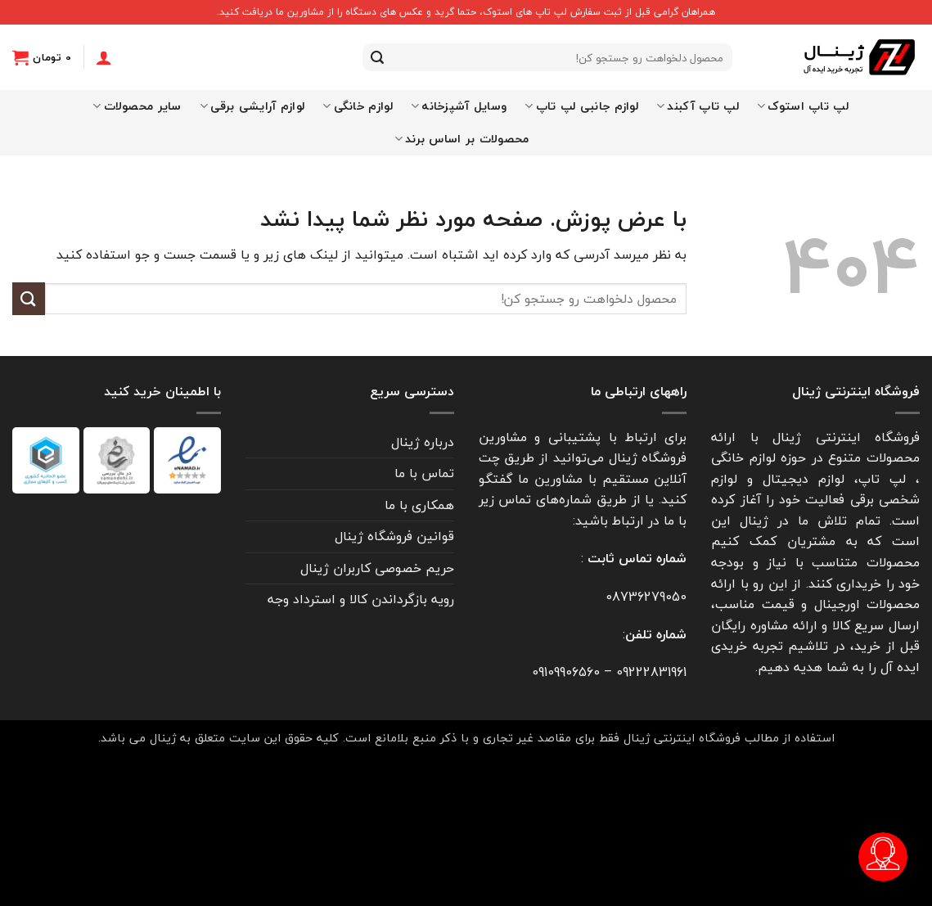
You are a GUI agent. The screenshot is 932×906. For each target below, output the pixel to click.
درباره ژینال (422, 441)
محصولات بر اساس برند (461, 138)
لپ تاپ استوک (803, 106)
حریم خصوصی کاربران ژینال (377, 568)
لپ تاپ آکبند (697, 106)
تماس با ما (424, 473)
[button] (41, 57)
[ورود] (104, 57)
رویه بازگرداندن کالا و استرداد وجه (361, 599)
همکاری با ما (419, 505)
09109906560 (566, 671)
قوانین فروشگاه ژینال (394, 536)
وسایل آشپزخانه (459, 106)
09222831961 (651, 671)
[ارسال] (377, 57)
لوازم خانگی (357, 106)
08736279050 (646, 596)
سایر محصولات (137, 106)
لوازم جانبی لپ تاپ (581, 106)
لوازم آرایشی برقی (252, 106)
